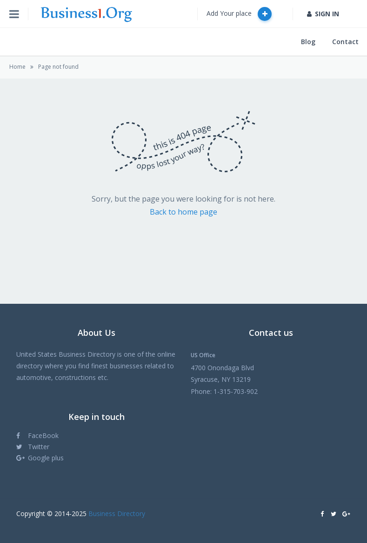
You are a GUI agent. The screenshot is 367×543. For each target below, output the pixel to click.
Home (17, 67)
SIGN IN (323, 13)
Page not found (58, 67)
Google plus (40, 457)
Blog (308, 41)
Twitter (32, 446)
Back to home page (183, 212)
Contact (345, 41)
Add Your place (239, 14)
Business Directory (116, 513)
